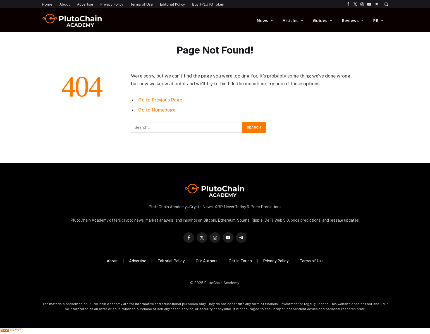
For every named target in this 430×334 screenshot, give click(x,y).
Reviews (350, 20)
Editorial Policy (172, 4)
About (64, 4)
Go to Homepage (156, 110)
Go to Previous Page (160, 100)
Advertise (85, 4)
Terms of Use (141, 4)
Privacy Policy (111, 4)
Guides (320, 20)
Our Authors (207, 261)
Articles (290, 20)
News (262, 20)
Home (47, 4)
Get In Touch (240, 261)
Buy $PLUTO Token (208, 4)
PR (375, 20)
